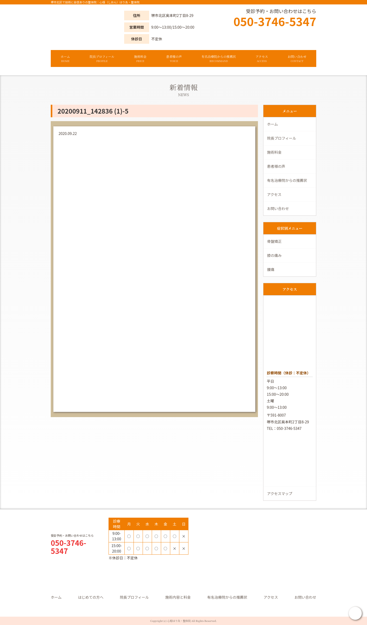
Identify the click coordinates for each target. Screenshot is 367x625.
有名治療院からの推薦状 (218, 58)
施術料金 (140, 58)
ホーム (65, 58)
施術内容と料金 (178, 597)
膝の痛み (274, 255)
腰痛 (270, 269)
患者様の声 (174, 58)
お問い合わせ (297, 58)
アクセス (262, 58)
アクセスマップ (279, 493)
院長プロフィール (102, 58)
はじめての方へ (90, 597)
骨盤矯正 (274, 241)
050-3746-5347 (274, 21)
